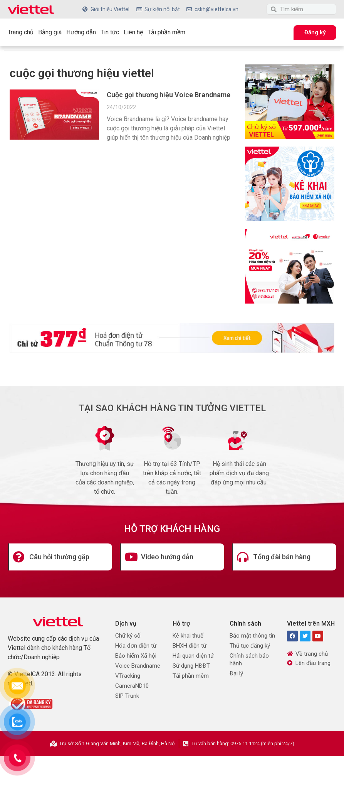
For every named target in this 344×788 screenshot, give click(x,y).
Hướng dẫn (81, 32)
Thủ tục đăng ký (250, 645)
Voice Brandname (137, 665)
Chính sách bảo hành (249, 659)
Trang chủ (21, 32)
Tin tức (110, 32)
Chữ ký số (128, 635)
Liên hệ (133, 32)
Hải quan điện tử (193, 655)
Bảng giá (50, 32)
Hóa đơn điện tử (135, 645)
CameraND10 (132, 685)
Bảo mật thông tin (252, 635)
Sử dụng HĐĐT (191, 665)
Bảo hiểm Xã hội (135, 655)
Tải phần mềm (166, 32)
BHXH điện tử (189, 645)
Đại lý (236, 673)
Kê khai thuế (188, 635)
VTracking (127, 675)
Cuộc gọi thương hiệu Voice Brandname (168, 95)
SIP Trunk (127, 695)
